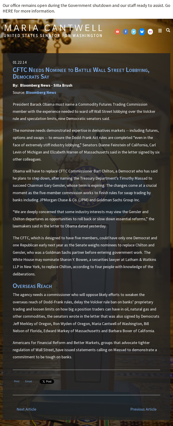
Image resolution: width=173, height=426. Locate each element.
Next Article (26, 409)
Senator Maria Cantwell (53, 30)
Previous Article (143, 409)
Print (16, 381)
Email (28, 381)
